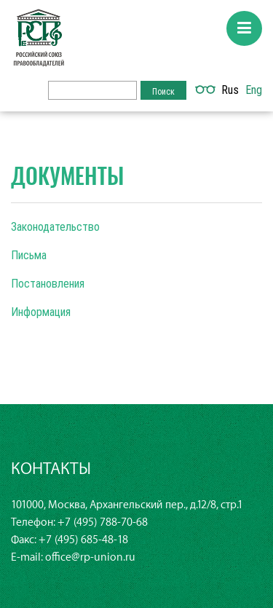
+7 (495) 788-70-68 (103, 522)
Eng (253, 89)
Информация (41, 311)
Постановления (47, 283)
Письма (29, 255)
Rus (230, 89)
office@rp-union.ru (90, 557)
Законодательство (55, 226)
